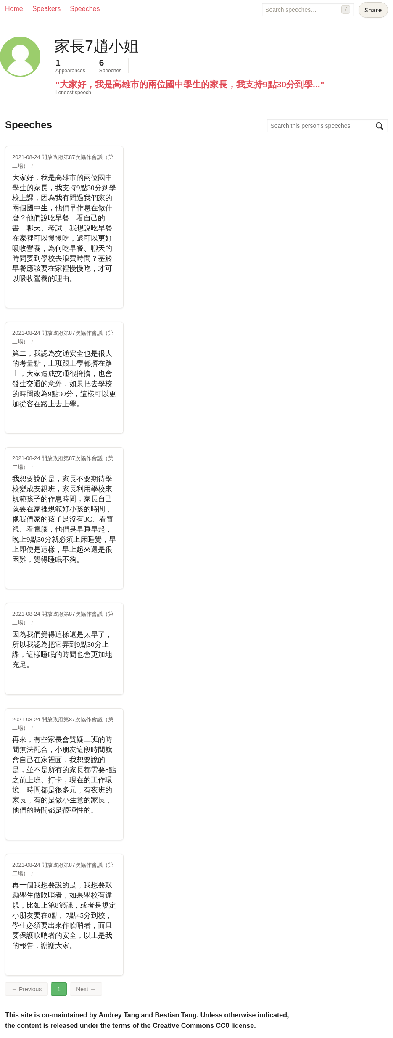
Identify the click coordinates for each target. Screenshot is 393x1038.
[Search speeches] (308, 9)
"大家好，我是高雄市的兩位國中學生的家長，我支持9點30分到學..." (189, 84)
